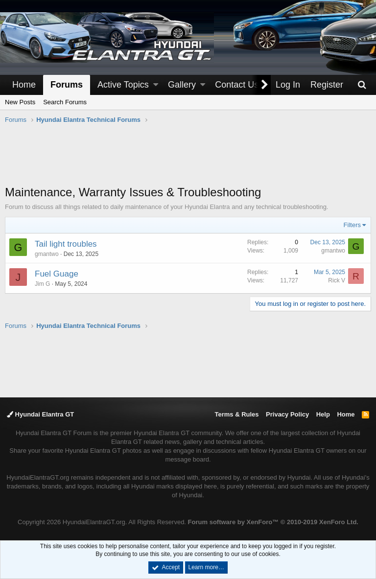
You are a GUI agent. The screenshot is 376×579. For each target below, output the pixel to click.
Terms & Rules (236, 414)
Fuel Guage (56, 273)
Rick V (336, 280)
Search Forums (65, 102)
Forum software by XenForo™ (273, 522)
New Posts (20, 102)
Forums (66, 85)
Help (323, 414)
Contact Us (236, 85)
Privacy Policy (287, 414)
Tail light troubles (66, 244)
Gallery (182, 85)
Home (24, 85)
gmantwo (47, 254)
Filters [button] (352, 225)
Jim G (42, 283)
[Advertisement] (188, 160)
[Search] (361, 85)
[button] (156, 85)
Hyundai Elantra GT (40, 414)
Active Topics (123, 85)
